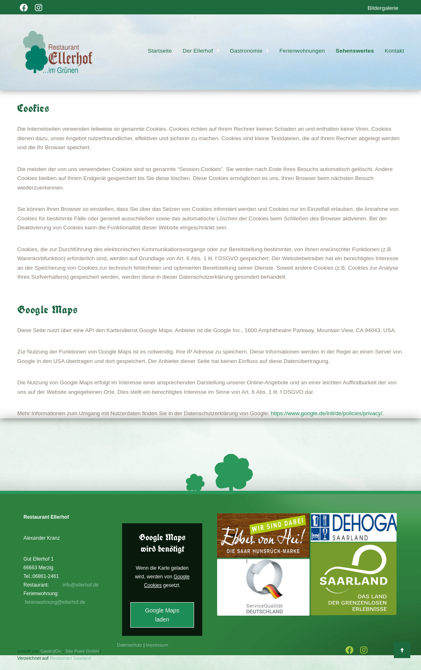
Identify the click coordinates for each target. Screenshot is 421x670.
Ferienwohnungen (302, 51)
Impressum (157, 644)
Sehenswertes (355, 51)
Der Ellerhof (198, 51)
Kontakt (394, 51)
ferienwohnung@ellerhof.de (55, 602)
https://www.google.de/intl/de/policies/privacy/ (326, 413)
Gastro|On (50, 651)
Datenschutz (129, 644)
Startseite (160, 51)
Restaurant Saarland (70, 658)
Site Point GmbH (82, 651)
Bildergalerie (383, 8)
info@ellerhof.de (80, 585)
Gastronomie (246, 51)
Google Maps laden (162, 615)
